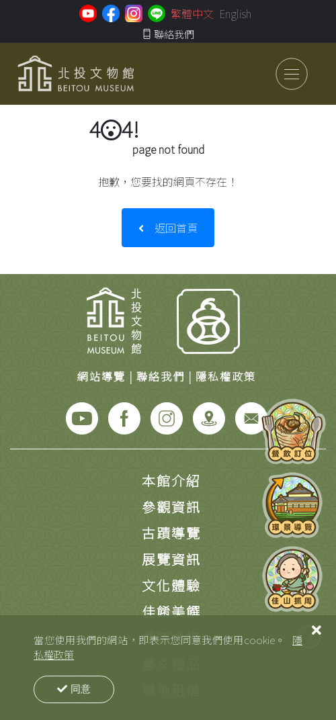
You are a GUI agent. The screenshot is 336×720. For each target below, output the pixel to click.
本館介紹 (171, 480)
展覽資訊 (171, 559)
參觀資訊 (171, 506)
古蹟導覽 (171, 533)
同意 (74, 688)
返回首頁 (168, 228)
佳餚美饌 (171, 611)
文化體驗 (171, 585)
